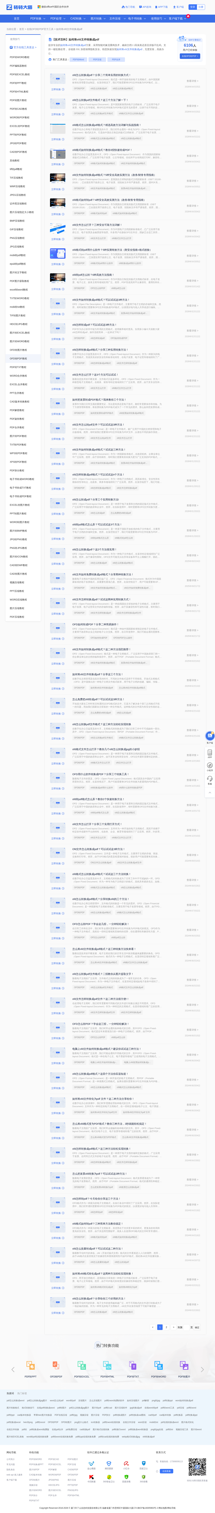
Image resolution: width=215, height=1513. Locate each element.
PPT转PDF (73, 1485)
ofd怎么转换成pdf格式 (123, 88)
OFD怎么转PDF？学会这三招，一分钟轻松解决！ (100, 1023)
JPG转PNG (53, 1480)
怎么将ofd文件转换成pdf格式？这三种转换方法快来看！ (104, 948)
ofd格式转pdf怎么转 (124, 538)
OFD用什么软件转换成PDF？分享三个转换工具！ (100, 774)
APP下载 (161, 7)
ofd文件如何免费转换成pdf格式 (138, 588)
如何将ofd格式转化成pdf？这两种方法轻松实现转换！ (103, 1273)
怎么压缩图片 (95, 1400)
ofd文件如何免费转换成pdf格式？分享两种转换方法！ (103, 574)
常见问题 (11, 1464)
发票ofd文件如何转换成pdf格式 (135, 188)
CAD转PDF (73, 1469)
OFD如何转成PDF (119, 338)
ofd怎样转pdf (96, 1212)
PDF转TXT (34, 1500)
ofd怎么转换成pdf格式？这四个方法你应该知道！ (100, 1073)
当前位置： (13, 29)
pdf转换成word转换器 (138, 1429)
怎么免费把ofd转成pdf (121, 513)
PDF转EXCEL (54, 1464)
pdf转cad (108, 1408)
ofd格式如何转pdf (99, 213)
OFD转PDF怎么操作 (122, 638)
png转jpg (156, 1400)
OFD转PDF (79, 88)
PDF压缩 (97, 59)
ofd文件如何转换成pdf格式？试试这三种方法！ (99, 449)
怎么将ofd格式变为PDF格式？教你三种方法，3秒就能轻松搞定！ (109, 1123)
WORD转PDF (54, 1475)
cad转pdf (152, 1415)
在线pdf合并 (57, 1429)
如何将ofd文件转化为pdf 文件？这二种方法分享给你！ (103, 1098)
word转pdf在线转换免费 (37, 1437)
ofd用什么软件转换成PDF (130, 787)
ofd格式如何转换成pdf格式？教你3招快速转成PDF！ (102, 149)
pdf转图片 (62, 1408)
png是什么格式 (81, 1422)
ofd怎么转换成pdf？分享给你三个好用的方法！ (99, 1298)
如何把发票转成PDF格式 (102, 413)
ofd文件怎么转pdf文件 (101, 438)
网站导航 (171, 1508)
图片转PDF (34, 1469)
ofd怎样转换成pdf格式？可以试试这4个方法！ (98, 474)
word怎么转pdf (56, 1400)
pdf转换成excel (14, 1422)
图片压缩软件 (121, 1408)
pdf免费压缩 (71, 1429)
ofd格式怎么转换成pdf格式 (103, 138)
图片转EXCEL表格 (15, 1437)
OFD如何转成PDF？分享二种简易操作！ (95, 624)
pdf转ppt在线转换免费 (86, 1437)
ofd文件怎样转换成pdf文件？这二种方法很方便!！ (100, 998)
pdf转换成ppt (191, 1415)
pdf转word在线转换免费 (62, 1437)
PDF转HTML (74, 1495)
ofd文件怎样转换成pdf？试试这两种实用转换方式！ (101, 599)
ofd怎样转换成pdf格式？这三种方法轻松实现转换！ (101, 1148)
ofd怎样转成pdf (97, 338)
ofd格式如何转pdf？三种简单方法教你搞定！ (97, 1223)
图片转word (196, 1429)
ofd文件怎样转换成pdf (127, 363)
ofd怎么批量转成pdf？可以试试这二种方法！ (97, 1248)
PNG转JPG (73, 1490)
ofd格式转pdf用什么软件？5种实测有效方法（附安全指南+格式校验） (112, 249)
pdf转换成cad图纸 (137, 1415)
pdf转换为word (119, 1429)
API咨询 (145, 7)
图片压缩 (95, 1415)
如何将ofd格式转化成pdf (102, 1287)
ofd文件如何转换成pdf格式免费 (105, 588)
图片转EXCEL (54, 1490)
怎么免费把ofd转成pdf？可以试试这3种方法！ (98, 699)
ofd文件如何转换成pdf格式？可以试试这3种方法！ (101, 299)
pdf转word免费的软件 (114, 1400)
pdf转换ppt (168, 1400)
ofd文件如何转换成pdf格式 (133, 163)
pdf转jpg (74, 1415)
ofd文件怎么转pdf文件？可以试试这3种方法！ (98, 424)
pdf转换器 (178, 1415)
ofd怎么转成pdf (97, 513)
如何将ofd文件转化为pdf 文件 (136, 1112)
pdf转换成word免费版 (39, 1429)
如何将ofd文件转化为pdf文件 (104, 1112)
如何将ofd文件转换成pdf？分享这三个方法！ (97, 674)
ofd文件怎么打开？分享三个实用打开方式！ (97, 824)
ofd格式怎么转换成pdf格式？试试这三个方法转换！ (101, 874)
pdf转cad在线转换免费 (108, 1437)
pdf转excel (40, 1422)
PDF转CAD (53, 1459)
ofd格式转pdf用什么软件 (102, 263)
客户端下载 (12, 1480)
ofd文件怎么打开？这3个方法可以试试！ (95, 374)
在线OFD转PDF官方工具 (40, 29)
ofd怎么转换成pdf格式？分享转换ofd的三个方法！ (101, 899)
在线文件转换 (13, 1429)
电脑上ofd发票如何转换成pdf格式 (138, 1062)
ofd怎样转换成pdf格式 (101, 363)
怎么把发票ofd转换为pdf (102, 1187)
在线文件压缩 (129, 1422)
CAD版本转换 (35, 1475)
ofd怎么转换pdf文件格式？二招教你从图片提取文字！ (103, 973)
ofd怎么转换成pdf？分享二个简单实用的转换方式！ (101, 75)
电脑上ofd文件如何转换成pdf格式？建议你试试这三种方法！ (106, 1048)
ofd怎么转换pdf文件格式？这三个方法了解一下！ (100, 100)
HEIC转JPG (53, 1485)
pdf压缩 (180, 1408)
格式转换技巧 (28, 1408)
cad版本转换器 (24, 1415)
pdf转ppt (10, 1415)
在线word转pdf (151, 1408)
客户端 (178, 7)
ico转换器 (95, 1422)
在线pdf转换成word (46, 1408)
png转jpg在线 (157, 1429)
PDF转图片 (73, 1459)
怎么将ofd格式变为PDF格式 (103, 1137)
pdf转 (24, 1429)
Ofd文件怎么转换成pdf (101, 862)
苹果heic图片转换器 (43, 1415)
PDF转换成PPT (36, 1464)
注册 (201, 7)
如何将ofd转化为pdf (128, 1287)
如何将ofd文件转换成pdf (102, 688)
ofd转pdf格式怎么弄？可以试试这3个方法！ (97, 524)
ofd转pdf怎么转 (118, 288)
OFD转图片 (66, 1422)
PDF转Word (78, 59)
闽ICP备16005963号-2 (147, 1508)
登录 (192, 7)
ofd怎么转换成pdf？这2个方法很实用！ (94, 549)
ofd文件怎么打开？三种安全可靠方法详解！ (97, 224)
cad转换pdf (85, 1429)
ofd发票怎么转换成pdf (129, 1187)
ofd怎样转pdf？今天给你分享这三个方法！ (96, 1198)
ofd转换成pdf (149, 1437)
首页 (16, 18)
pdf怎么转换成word (15, 1400)
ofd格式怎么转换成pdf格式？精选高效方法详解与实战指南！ (106, 124)
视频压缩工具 (182, 1429)
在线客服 (166, 1471)
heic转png (28, 1422)
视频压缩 (84, 1415)
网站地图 (162, 1508)
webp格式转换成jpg (131, 1437)
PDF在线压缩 (61, 1415)
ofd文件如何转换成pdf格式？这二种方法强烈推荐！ (101, 649)
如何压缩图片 (133, 1400)
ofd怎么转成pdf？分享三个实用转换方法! (95, 499)
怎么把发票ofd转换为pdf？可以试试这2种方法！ (99, 1173)
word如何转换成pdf (184, 1400)
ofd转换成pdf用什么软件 (130, 263)
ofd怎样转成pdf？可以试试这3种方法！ (94, 324)
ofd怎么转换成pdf (99, 88)
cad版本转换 (165, 1415)
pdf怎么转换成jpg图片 (37, 1400)
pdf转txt (169, 1429)
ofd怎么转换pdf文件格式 (102, 113)
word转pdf (71, 1400)
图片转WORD (35, 1490)
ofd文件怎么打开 (98, 238)
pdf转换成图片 (119, 1415)
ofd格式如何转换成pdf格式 (103, 163)
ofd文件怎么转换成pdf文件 (129, 862)
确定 (197, 1327)
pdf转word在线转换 (111, 1422)
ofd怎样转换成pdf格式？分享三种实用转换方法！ (100, 349)
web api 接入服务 (15, 1475)
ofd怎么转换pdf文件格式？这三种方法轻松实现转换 (101, 724)
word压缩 (142, 1422)
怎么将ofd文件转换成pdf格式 (132, 688)
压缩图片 (82, 1400)
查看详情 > (192, 81)
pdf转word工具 (167, 1408)
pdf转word (191, 1408)
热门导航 (128, 7)
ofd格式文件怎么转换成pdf (131, 113)
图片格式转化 (187, 1422)
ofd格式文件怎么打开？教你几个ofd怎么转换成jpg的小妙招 (106, 749)
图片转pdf (96, 1408)
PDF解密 (52, 1469)
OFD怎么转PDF (98, 288)
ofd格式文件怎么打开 (121, 238)
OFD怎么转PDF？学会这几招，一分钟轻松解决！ (100, 924)
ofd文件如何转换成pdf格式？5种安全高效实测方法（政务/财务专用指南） (114, 174)
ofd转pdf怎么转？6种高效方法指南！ (93, 274)
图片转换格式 (13, 1408)
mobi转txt (153, 1422)
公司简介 (11, 1459)
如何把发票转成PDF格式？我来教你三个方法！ (99, 399)
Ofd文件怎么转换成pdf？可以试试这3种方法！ (98, 849)
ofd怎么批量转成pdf (100, 1262)
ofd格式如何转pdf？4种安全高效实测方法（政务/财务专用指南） (109, 199)
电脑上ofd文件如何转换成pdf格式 (105, 1062)
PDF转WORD (35, 1459)
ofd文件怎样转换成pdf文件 (129, 613)
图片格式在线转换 (101, 1429)
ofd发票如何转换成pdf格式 (131, 413)
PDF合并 (116, 59)
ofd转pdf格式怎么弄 (100, 538)
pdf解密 (145, 1400)
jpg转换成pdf (136, 1408)
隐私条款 (11, 1469)
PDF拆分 (106, 1415)
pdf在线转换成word (170, 1422)
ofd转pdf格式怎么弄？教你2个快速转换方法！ (98, 799)
